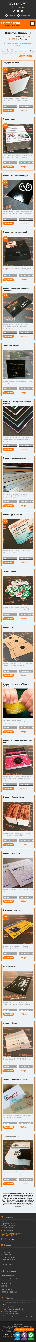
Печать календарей (14, 1329)
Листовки (21, 1326)
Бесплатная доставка (10, 1259)
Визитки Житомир (26, 1198)
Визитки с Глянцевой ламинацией (15, 176)
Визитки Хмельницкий (9, 1205)
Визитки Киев (24, 1193)
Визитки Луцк (18, 1201)
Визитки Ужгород (27, 1203)
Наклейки (26, 1326)
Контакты (10, 15)
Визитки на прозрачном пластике (15, 1080)
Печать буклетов (12, 1330)
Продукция (15, 43)
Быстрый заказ (24, 15)
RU (20, 7)
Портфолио (7, 1254)
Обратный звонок (9, 1257)
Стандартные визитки (11, 63)
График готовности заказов (12, 1262)
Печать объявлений (13, 1326)
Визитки (23, 43)
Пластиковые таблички (19, 1327)
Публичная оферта (7, 1276)
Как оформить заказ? (10, 1307)
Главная (7, 43)
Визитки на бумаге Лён (11, 854)
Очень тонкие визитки (11, 910)
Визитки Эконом (9, 119)
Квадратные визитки (11, 345)
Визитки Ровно (8, 1203)
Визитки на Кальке (10, 1023)
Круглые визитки (9, 571)
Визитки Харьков (12, 1195)
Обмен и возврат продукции (10, 1278)
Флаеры (11, 1327)
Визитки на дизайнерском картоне (16, 458)
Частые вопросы (7, 1280)
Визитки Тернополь (15, 1198)
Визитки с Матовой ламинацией (15, 232)
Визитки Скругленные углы (13, 515)
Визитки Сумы (17, 1203)
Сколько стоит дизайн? (10, 1314)
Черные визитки (9, 967)
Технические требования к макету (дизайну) (17, 1316)
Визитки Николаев (27, 1201)
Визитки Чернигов (22, 1205)
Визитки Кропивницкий (21, 1200)
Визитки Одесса (23, 1195)
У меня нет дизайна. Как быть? (13, 1309)
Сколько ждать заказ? (10, 1311)
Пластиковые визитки (11, 1136)
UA (13, 1239)
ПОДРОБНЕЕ (8, 110)
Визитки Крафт (8, 628)
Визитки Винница (22, 1197)
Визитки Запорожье (8, 1200)
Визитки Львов (12, 1197)
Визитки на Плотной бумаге (13, 797)
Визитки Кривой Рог (14, 1193)
